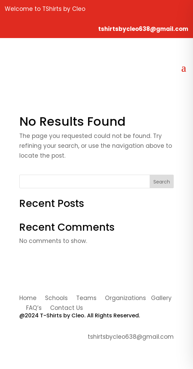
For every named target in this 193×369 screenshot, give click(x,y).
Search (161, 181)
